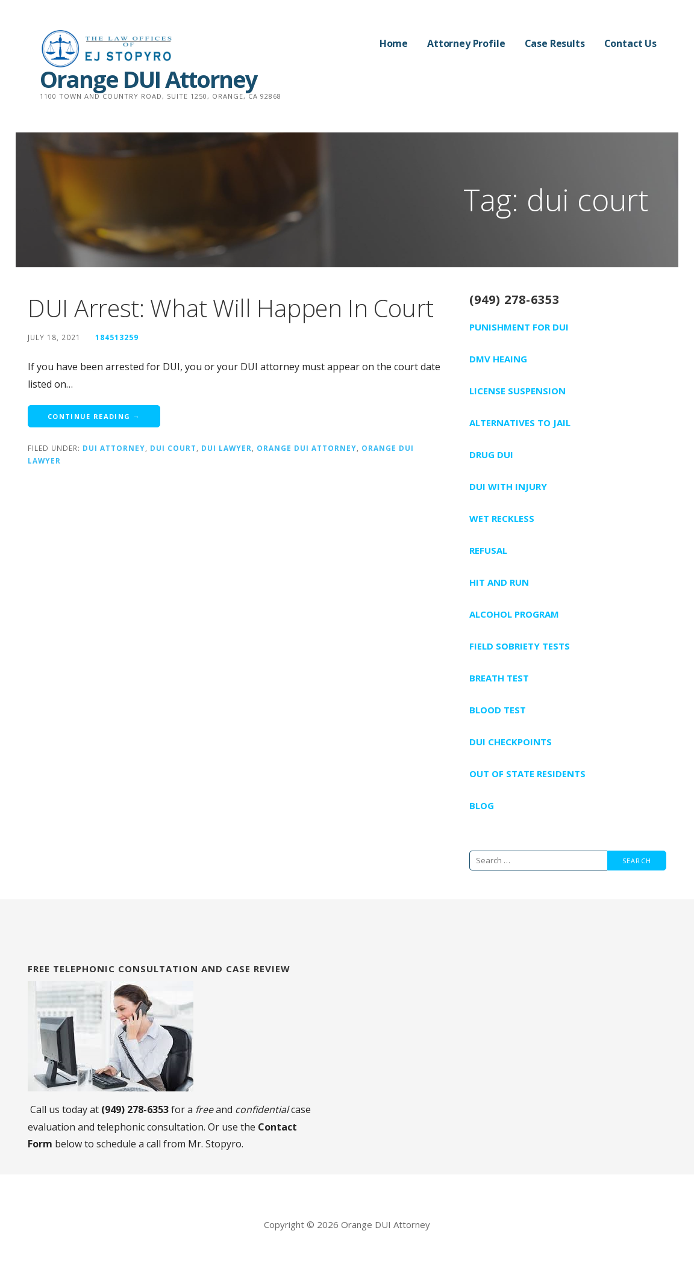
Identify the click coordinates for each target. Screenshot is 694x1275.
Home (394, 43)
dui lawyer (226, 448)
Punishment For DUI (519, 327)
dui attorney (114, 448)
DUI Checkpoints (510, 742)
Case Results (555, 43)
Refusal (488, 550)
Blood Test (497, 710)
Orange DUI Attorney (148, 79)
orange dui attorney (307, 448)
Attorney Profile (466, 43)
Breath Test (499, 678)
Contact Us (630, 43)
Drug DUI (491, 454)
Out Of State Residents (527, 774)
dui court (173, 448)
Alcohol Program (514, 614)
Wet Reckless (501, 518)
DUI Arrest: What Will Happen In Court (231, 307)
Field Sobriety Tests (519, 646)
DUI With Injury (508, 486)
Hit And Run (499, 582)
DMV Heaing (498, 359)
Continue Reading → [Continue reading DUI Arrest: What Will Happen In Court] (94, 416)
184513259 (117, 337)
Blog (481, 805)
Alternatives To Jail (520, 423)
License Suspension (517, 391)
